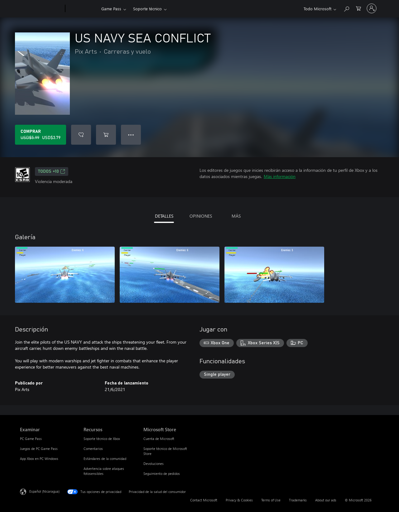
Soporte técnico (147, 8)
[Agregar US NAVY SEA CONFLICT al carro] (106, 135)
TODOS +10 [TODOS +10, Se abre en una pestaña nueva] (51, 171)
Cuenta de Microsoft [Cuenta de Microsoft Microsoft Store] (158, 439)
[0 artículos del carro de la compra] (358, 8)
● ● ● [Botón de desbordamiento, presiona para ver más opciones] (131, 134)
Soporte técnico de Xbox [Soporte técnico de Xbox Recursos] (102, 439)
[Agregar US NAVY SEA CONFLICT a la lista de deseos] (81, 135)
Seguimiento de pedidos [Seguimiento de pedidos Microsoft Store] (161, 473)
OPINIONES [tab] (201, 216)
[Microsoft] (41, 8)
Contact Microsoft (203, 500)
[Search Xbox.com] (346, 8)
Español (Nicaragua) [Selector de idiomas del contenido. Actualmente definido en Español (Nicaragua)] (44, 491)
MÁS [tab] (236, 216)
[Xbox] (82, 8)
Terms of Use (271, 500)
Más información (280, 176)
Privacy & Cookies (239, 500)
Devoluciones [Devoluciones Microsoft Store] (153, 463)
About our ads (325, 500)
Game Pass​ (111, 8)
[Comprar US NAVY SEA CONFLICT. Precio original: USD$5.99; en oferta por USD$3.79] (40, 135)
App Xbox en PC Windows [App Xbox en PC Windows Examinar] (39, 458)
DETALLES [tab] (164, 216)
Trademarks (298, 500)
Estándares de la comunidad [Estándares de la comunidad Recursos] (105, 458)
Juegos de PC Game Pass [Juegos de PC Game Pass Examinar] (39, 449)
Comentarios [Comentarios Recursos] (93, 449)
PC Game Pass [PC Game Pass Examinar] (31, 439)
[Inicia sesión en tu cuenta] (371, 8)
